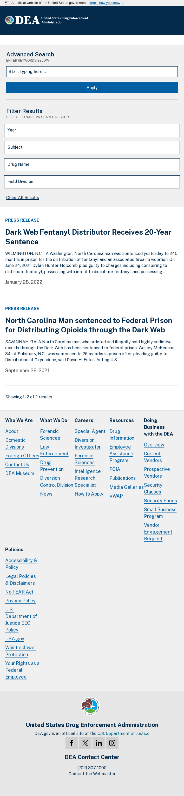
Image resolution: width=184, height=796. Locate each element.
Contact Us (17, 464)
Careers (84, 420)
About (11, 431)
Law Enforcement (54, 450)
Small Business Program (160, 513)
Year (12, 130)
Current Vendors (153, 457)
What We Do (53, 420)
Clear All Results (22, 197)
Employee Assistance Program (121, 453)
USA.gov (14, 638)
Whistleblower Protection (20, 651)
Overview (154, 445)
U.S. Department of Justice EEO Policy (21, 620)
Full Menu (173, 20)
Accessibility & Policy (21, 564)
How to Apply (89, 494)
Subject (15, 147)
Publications (122, 478)
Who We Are (19, 420)
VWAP (116, 496)
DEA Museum (19, 473)
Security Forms (160, 500)
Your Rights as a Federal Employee (22, 670)
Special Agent (90, 431)
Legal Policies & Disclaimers (20, 580)
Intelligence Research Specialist (88, 478)
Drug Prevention (52, 466)
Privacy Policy (20, 600)
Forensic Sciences (50, 435)
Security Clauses (153, 488)
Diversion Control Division (56, 481)
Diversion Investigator (88, 443)
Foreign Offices (22, 455)
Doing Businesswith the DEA (158, 427)
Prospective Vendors (157, 472)
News (46, 494)
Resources (121, 420)
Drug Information (121, 435)
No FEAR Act (19, 592)
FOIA (114, 469)
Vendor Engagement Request (158, 531)
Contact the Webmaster (92, 773)
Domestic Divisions (15, 443)
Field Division (20, 181)
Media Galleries (126, 487)
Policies (14, 549)
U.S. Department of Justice (123, 733)
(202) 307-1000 (92, 767)
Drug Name (18, 164)
